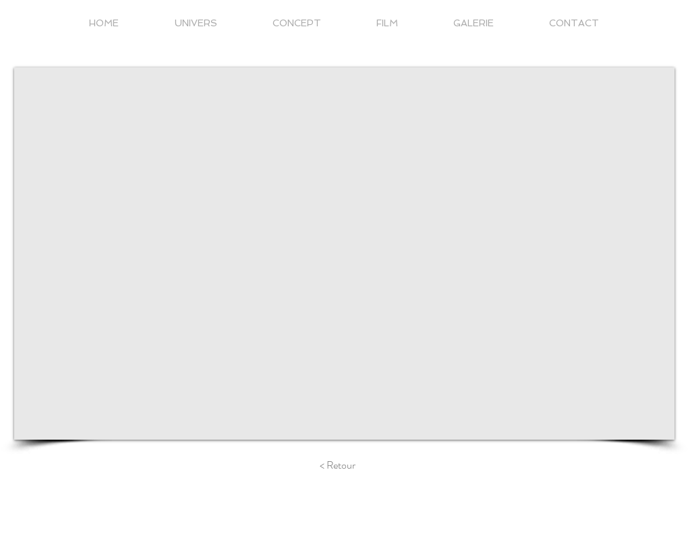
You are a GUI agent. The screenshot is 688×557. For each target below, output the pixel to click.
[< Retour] (337, 465)
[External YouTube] (344, 253)
